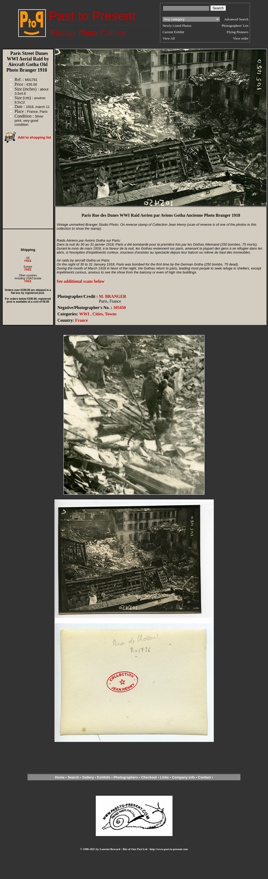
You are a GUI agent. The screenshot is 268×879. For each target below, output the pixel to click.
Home (60, 777)
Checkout (149, 777)
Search (73, 777)
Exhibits (104, 777)
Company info (184, 777)
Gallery (88, 777)
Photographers (125, 777)
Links (164, 777)
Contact (204, 777)
